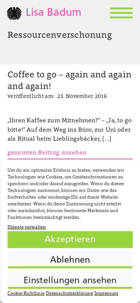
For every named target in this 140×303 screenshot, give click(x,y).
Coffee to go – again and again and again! (69, 81)
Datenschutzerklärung (69, 293)
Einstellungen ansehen (70, 280)
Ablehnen (70, 260)
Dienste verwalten (26, 227)
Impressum (106, 293)
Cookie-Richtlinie (25, 293)
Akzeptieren (70, 239)
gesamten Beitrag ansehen (46, 153)
